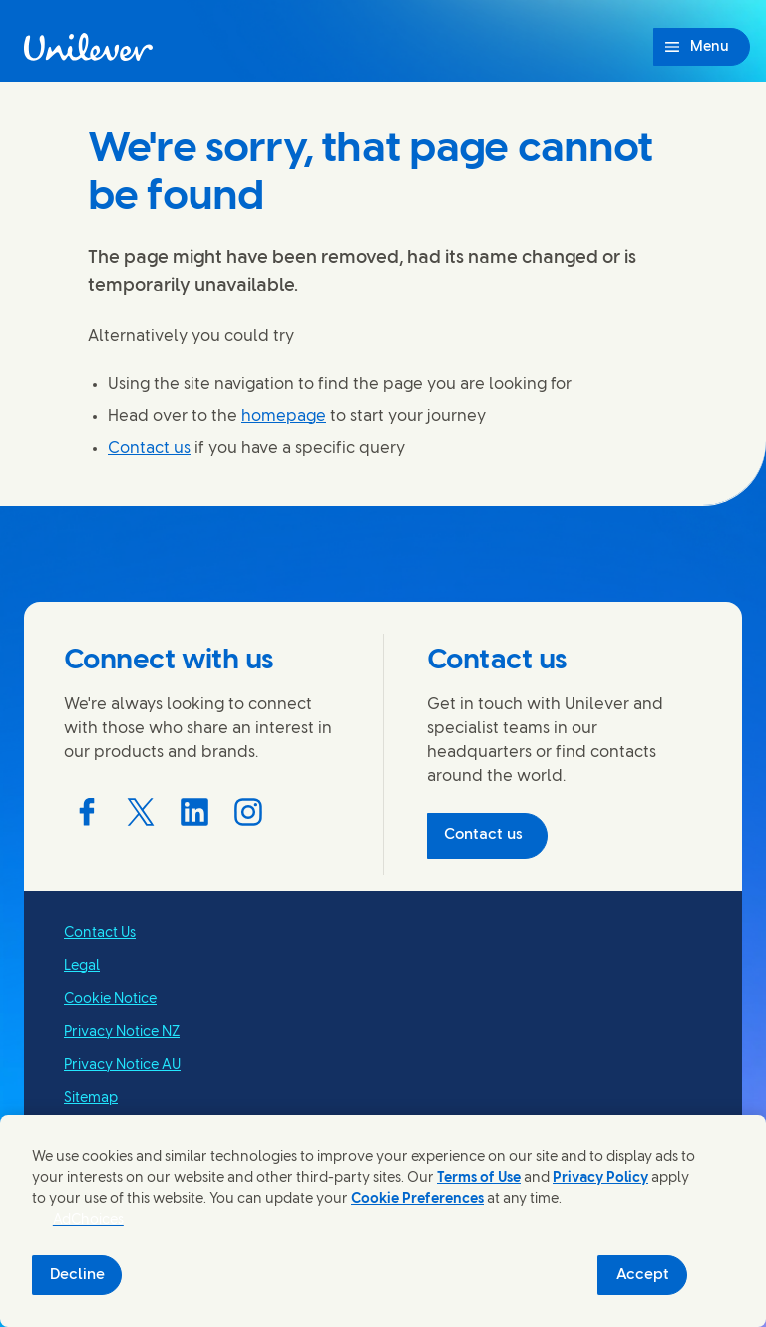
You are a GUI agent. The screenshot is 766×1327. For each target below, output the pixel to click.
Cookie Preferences (417, 1199)
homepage (283, 416)
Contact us (149, 448)
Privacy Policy (600, 1178)
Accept (642, 1275)
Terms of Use (479, 1178)
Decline (77, 1275)
